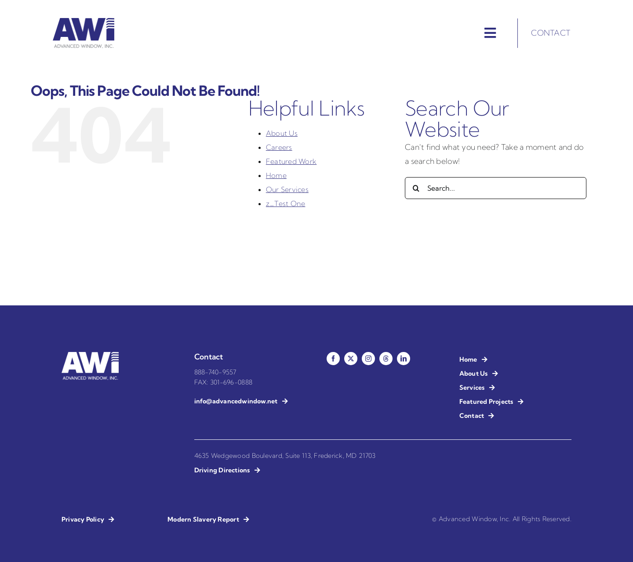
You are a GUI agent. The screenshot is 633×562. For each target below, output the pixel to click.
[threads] (386, 358)
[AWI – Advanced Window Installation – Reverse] (90, 355)
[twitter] (350, 358)
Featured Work (291, 161)
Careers (279, 147)
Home (276, 175)
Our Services (287, 189)
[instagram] (368, 358)
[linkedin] (403, 358)
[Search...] (495, 188)
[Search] (416, 188)
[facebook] (333, 358)
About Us (282, 133)
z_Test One (286, 203)
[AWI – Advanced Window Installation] (83, 21)
